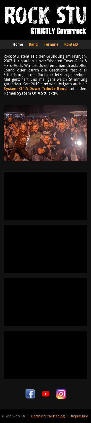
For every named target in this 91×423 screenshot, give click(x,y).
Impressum (79, 416)
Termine (51, 44)
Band (33, 44)
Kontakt (71, 44)
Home (18, 44)
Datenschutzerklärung (48, 416)
